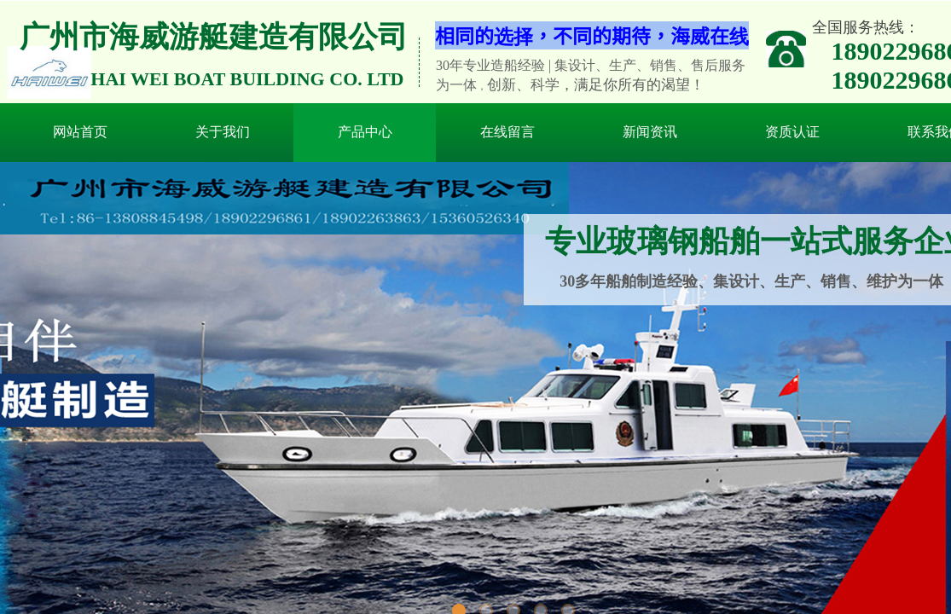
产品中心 (365, 132)
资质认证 (792, 132)
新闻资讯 (650, 132)
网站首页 (80, 132)
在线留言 (507, 132)
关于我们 (222, 132)
